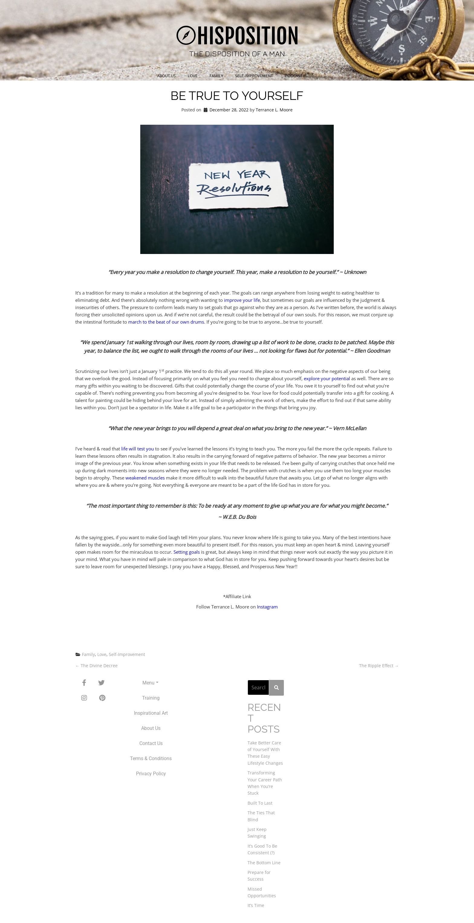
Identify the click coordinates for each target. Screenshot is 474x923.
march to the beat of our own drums (166, 322)
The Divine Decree (96, 665)
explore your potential (327, 378)
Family (216, 75)
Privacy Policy (151, 773)
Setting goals (187, 552)
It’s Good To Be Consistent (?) (262, 848)
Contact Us (151, 743)
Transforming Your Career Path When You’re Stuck (265, 783)
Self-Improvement (254, 75)
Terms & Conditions (151, 758)
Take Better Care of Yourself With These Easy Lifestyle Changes (265, 752)
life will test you (137, 449)
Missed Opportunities (262, 891)
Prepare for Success (259, 875)
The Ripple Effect (379, 665)
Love (192, 75)
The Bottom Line (264, 862)
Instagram (267, 607)
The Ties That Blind (261, 815)
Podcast (293, 75)
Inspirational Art (151, 713)
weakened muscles (145, 478)
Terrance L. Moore (274, 110)
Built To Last (260, 802)
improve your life (242, 300)
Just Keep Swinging (257, 832)
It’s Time (256, 905)
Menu (150, 683)
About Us (166, 75)
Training (151, 698)
